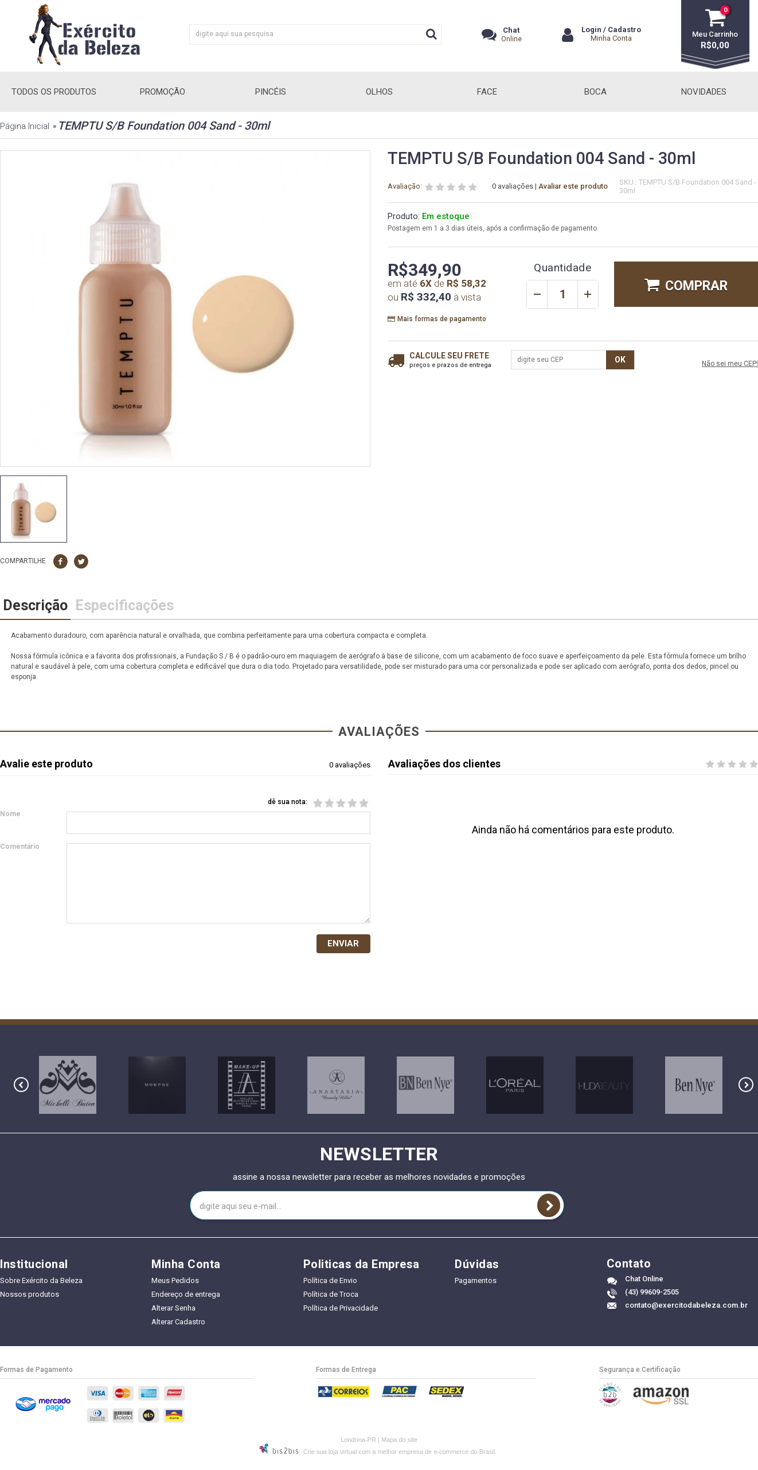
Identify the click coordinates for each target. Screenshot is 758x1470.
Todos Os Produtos (53, 92)
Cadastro (624, 29)
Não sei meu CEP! (730, 364)
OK (620, 359)
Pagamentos (476, 1282)
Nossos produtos (29, 1296)
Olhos (379, 92)
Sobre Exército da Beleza (41, 1282)
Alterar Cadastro (178, 1323)
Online (511, 34)
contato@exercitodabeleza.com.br (686, 1307)
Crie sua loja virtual (330, 1452)
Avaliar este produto (573, 186)
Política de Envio (330, 1282)
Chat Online (644, 1280)
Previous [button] (21, 1086)
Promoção (162, 92)
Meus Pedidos (175, 1282)
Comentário (20, 847)
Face (487, 92)
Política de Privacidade (340, 1309)
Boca (595, 92)
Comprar (696, 286)
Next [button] (746, 1086)
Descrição (35, 605)
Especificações (124, 605)
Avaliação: (405, 186)
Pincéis (270, 92)
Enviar (343, 944)
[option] (33, 509)
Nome (10, 814)
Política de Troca (330, 1296)
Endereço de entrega (185, 1296)
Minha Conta (611, 38)
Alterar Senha (173, 1309)
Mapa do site (399, 1440)
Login (591, 29)
